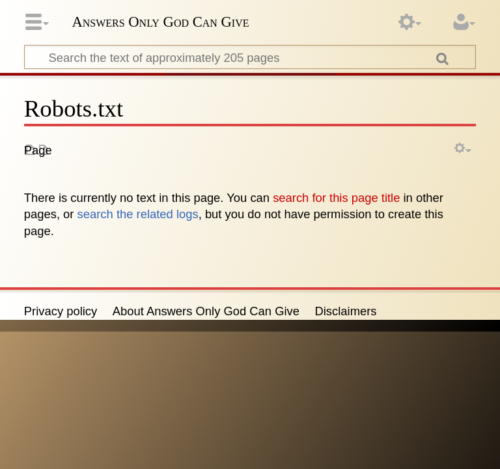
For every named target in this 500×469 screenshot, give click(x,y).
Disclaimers (346, 311)
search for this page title (336, 198)
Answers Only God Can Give (160, 22)
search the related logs (138, 214)
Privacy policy (60, 311)
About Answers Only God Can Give (206, 311)
